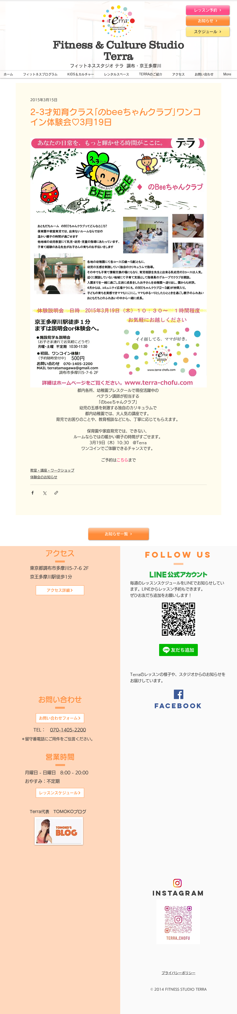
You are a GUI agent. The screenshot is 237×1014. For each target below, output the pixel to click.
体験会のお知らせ (43, 477)
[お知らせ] (208, 21)
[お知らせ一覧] (118, 534)
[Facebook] (178, 694)
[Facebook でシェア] (32, 492)
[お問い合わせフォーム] (60, 718)
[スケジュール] (208, 31)
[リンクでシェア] (56, 492)
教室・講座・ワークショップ (52, 470)
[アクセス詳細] (60, 590)
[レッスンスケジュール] (60, 793)
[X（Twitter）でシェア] (44, 492)
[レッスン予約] (208, 10)
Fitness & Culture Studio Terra (118, 50)
